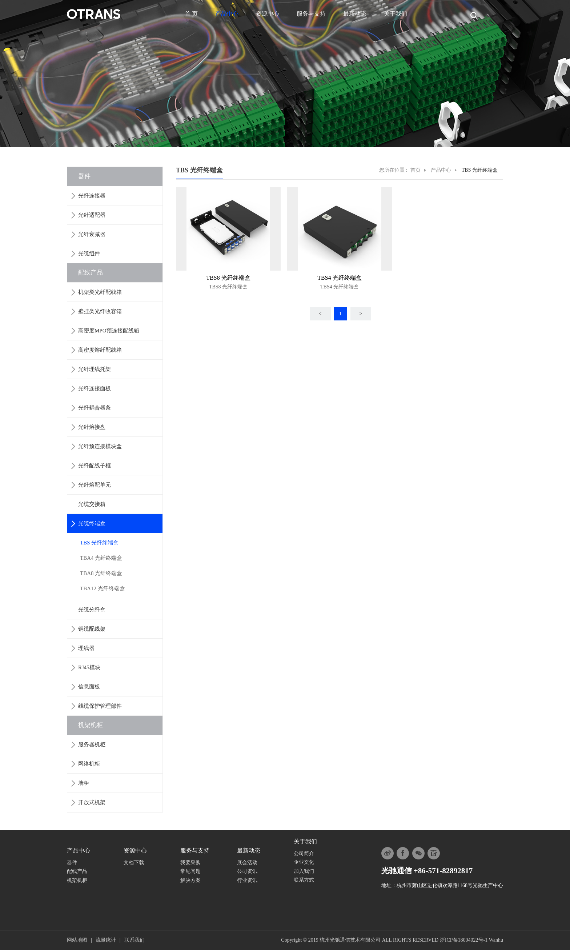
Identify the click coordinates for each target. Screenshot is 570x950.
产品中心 (226, 14)
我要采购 (190, 862)
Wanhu (496, 940)
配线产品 (90, 272)
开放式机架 (91, 802)
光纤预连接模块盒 (100, 446)
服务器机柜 (91, 744)
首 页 (191, 14)
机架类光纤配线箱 (100, 292)
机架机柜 (90, 725)
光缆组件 (89, 253)
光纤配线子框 (94, 465)
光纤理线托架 (94, 369)
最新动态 (354, 14)
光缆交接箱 (91, 504)
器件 (84, 176)
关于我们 (395, 14)
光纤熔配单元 (94, 485)
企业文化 (304, 862)
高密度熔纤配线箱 (100, 350)
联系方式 (304, 880)
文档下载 (134, 862)
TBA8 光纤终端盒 (101, 573)
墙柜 (83, 783)
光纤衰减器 (91, 234)
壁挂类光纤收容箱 (100, 311)
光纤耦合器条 (94, 408)
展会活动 (247, 862)
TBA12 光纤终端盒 (102, 588)
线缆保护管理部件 (100, 706)
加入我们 (304, 871)
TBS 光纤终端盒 (99, 543)
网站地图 (77, 940)
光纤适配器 (91, 215)
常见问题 (190, 871)
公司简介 (304, 853)
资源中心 (267, 14)
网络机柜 (89, 764)
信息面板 (89, 687)
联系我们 (134, 940)
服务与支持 (311, 14)
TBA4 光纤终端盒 (101, 558)
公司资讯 (247, 871)
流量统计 (106, 940)
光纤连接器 (91, 196)
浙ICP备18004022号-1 (463, 940)
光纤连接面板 (94, 388)
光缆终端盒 (91, 523)
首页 (415, 170)
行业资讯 (247, 880)
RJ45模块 (89, 667)
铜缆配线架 (91, 629)
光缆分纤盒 (91, 609)
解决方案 (190, 880)
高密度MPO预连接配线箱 (108, 331)
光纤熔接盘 (91, 427)
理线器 (86, 648)
